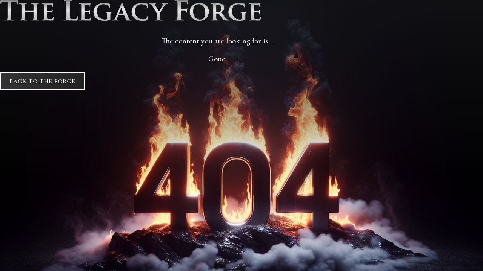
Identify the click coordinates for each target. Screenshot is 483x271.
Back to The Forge (42, 81)
